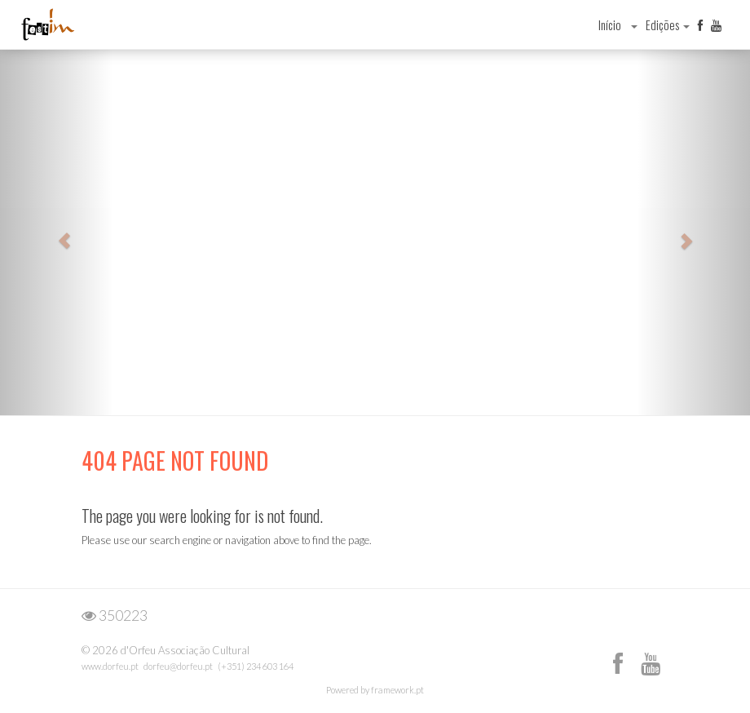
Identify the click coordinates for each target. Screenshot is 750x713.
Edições (668, 24)
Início (609, 24)
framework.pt (397, 689)
